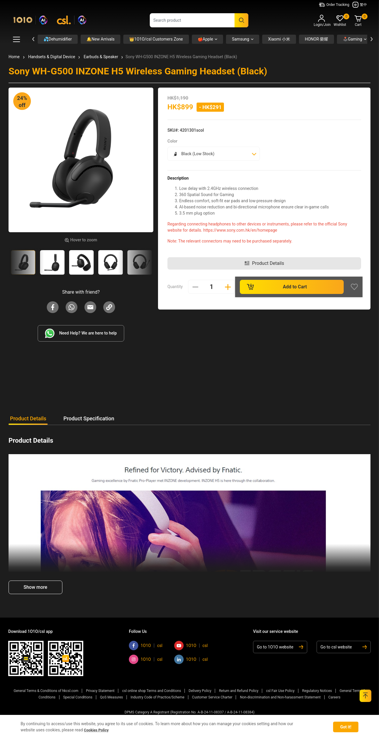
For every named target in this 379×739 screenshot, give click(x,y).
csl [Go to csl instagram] (159, 659)
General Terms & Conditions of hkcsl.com (46, 690)
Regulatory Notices (317, 690)
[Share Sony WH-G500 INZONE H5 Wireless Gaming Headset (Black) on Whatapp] (71, 306)
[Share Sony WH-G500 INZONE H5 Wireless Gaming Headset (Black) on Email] (90, 306)
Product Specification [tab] (98, 418)
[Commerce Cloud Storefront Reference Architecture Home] (50, 19)
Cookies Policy (97, 730)
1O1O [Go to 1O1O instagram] (146, 659)
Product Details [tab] (28, 418)
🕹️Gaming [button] (352, 39)
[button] (322, 21)
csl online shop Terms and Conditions (151, 690)
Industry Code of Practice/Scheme (157, 696)
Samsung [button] (240, 39)
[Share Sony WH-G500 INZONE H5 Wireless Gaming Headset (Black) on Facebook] (53, 306)
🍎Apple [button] (205, 39)
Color (172, 141)
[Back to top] (365, 696)
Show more (35, 587)
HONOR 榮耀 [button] (316, 39)
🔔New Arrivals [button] (100, 39)
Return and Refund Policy (238, 690)
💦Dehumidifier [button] (58, 39)
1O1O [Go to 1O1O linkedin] (191, 659)
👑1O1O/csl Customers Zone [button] (156, 39)
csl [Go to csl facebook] (159, 645)
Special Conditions (77, 696)
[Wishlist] (357, 284)
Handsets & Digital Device (51, 56)
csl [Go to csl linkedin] (205, 659)
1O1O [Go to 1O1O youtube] (191, 645)
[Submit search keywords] (241, 20)
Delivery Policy (200, 690)
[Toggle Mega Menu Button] (16, 39)
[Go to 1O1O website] (281, 647)
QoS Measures (111, 696)
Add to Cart (277, 283)
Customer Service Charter (212, 696)
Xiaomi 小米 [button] (279, 39)
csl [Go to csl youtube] (205, 645)
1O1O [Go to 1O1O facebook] (146, 645)
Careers (334, 696)
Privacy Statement (100, 690)
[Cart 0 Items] (358, 21)
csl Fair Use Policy (280, 690)
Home (14, 56)
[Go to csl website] (342, 647)
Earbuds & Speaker (101, 56)
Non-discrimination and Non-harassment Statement (280, 696)
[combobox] (199, 20)
